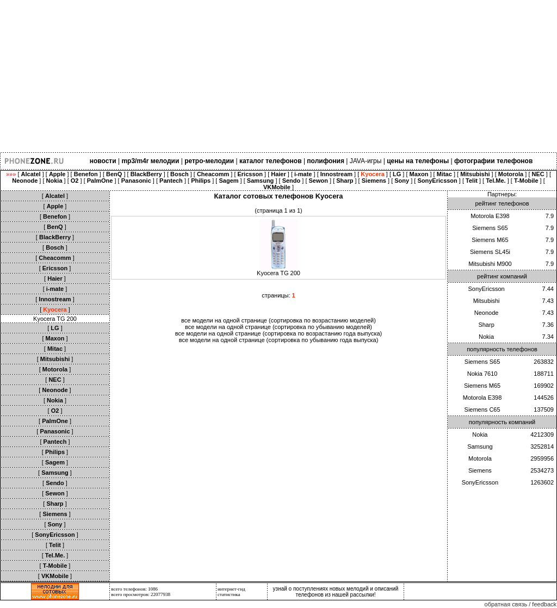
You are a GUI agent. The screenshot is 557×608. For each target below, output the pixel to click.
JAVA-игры (366, 161)
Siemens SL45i (490, 252)
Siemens (480, 470)
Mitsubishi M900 (489, 263)
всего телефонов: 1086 (134, 589)
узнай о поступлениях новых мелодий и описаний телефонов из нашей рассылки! (336, 592)
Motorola (480, 458)
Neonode (486, 312)
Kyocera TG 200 (55, 318)
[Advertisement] (278, 76)
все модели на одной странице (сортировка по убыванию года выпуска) (279, 340)
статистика (229, 594)
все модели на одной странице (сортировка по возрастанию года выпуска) (278, 333)
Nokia (486, 336)
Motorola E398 (490, 216)
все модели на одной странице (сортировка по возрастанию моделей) (278, 320)
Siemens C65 (482, 409)
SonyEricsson (486, 289)
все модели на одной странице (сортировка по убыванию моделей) (278, 327)
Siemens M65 (490, 240)
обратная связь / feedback (520, 604)
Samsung (479, 446)
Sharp (486, 324)
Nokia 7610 (482, 373)
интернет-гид (231, 589)
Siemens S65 (490, 228)
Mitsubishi (486, 300)
